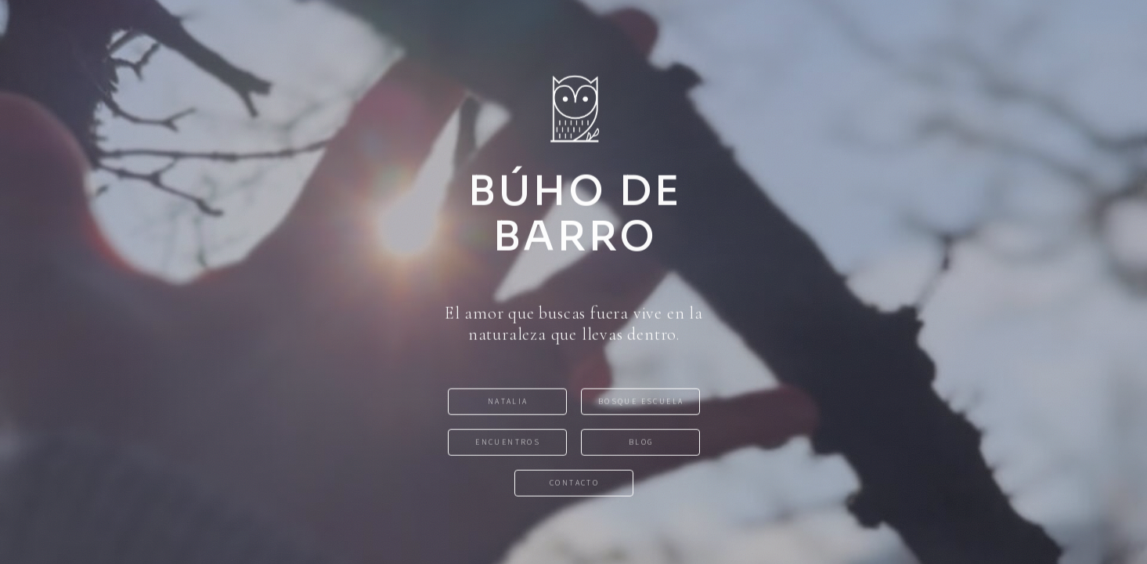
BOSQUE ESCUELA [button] (641, 402)
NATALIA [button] (508, 402)
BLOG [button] (641, 443)
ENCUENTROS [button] (507, 443)
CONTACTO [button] (574, 484)
